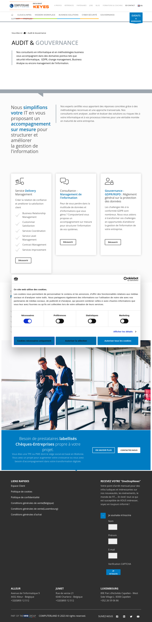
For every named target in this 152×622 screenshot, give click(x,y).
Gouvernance (107, 15)
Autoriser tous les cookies (117, 341)
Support (15, 19)
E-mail (111, 549)
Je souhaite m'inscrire (119, 515)
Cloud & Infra (24, 15)
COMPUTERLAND (48, 615)
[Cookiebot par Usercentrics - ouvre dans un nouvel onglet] (125, 279)
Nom (110, 521)
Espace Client (18, 485)
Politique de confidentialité (25, 497)
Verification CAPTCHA (119, 564)
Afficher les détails (123, 331)
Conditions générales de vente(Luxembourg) (34, 508)
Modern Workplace (45, 15)
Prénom (112, 535)
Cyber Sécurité (89, 15)
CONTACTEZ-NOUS (129, 450)
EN (140, 5)
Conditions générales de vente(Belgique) (32, 503)
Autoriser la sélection (76, 341)
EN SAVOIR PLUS (104, 450)
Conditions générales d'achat (26, 514)
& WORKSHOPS (136, 18)
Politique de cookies (21, 491)
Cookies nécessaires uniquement (34, 341)
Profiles (27, 19)
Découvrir (23, 260)
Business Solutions (69, 15)
